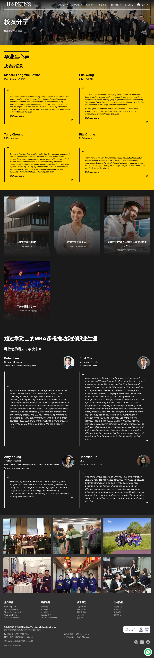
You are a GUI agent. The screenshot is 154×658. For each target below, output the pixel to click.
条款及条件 (17, 645)
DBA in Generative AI (13, 612)
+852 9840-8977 (82, 637)
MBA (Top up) (10, 607)
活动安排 (80, 615)
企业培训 (90, 4)
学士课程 (44, 607)
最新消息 (115, 4)
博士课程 (44, 612)
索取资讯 (117, 615)
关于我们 (76, 4)
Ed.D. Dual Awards (11, 618)
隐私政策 (8, 645)
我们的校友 (81, 609)
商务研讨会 (118, 607)
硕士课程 (44, 609)
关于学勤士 (81, 607)
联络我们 (129, 4)
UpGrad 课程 (46, 615)
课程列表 (62, 4)
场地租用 (102, 4)
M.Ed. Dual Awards (12, 615)
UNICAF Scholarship (49, 618)
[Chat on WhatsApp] (148, 652)
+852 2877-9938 (22, 634)
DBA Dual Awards (11, 609)
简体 (141, 4)
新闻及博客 (81, 612)
